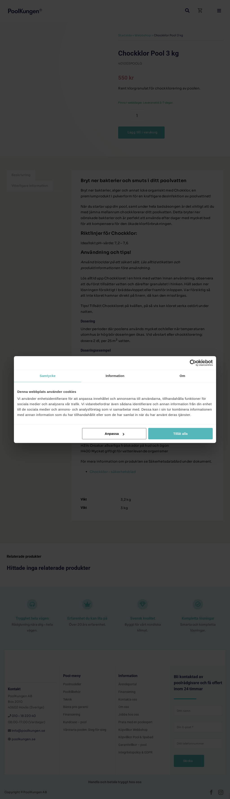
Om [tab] (182, 376)
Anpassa (114, 433)
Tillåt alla (180, 433)
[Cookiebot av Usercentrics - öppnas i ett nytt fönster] (193, 362)
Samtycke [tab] (48, 376)
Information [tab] (115, 376)
